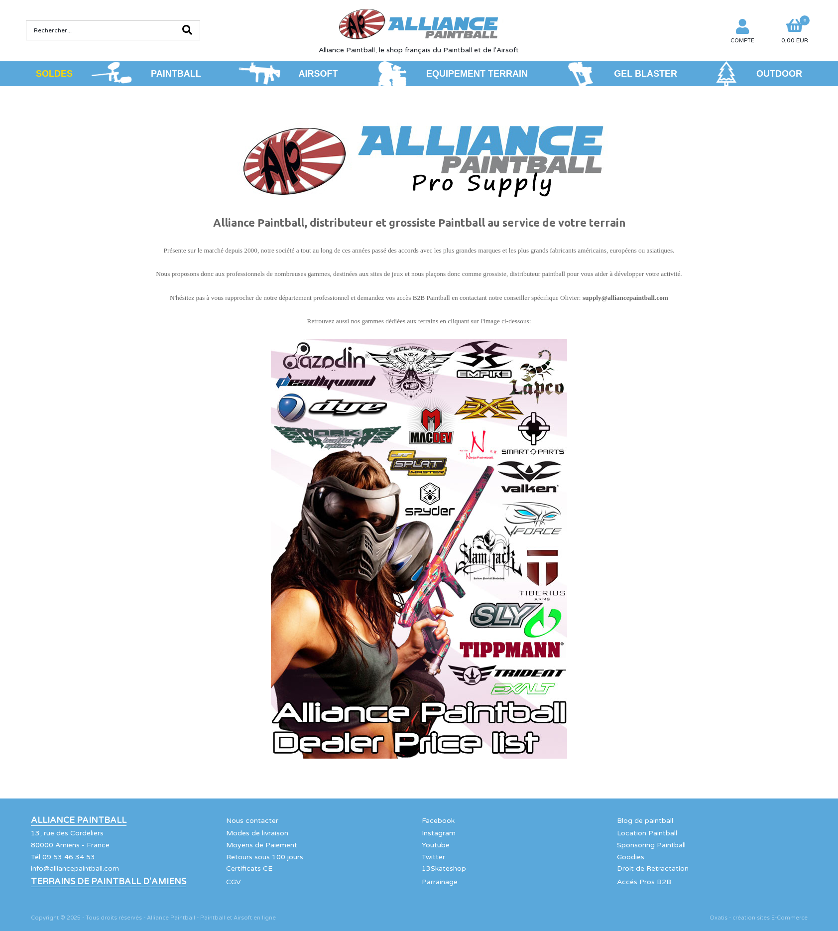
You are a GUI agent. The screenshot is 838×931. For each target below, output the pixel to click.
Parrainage (440, 882)
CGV (233, 882)
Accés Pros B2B (644, 882)
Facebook (438, 820)
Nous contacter (252, 820)
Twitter (433, 857)
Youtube (436, 845)
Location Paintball (647, 833)
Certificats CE (249, 868)
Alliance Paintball (78, 820)
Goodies (630, 857)
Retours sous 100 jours (264, 857)
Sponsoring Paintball (651, 845)
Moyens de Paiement (261, 845)
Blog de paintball (645, 820)
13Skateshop (444, 868)
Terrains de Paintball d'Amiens (108, 882)
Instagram (439, 833)
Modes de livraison (257, 833)
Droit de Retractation (653, 868)
